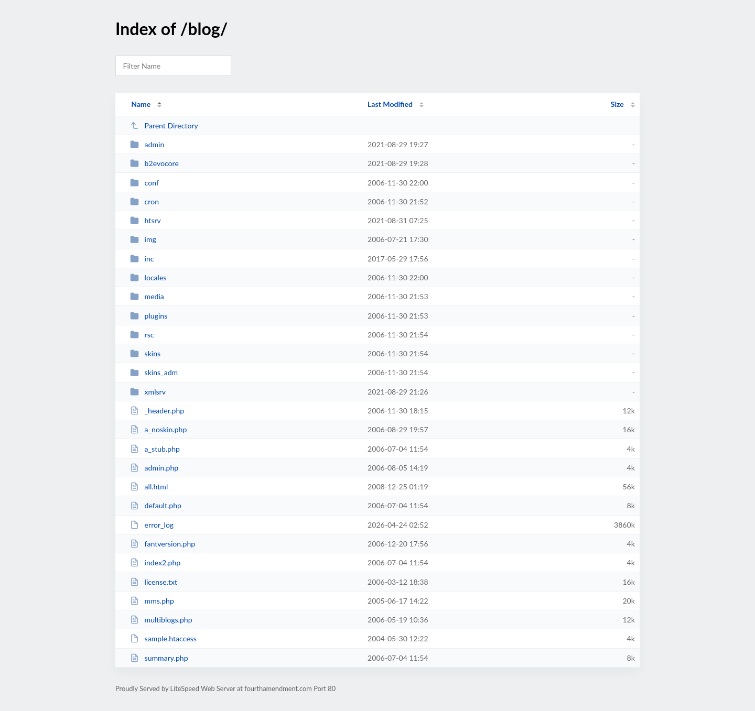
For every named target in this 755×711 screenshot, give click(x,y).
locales (148, 277)
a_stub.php (155, 448)
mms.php (152, 600)
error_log (152, 524)
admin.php (154, 467)
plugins (148, 315)
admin (147, 144)
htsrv (145, 220)
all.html (149, 486)
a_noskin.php (158, 429)
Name (140, 104)
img (143, 239)
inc (142, 258)
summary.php (159, 657)
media (147, 296)
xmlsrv (148, 391)
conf (144, 182)
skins (145, 353)
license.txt (153, 581)
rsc (142, 334)
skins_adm (154, 372)
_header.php (157, 410)
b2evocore (154, 163)
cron (144, 201)
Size (617, 104)
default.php (155, 505)
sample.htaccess (163, 638)
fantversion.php (162, 543)
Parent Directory (164, 125)
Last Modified (390, 104)
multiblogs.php (161, 619)
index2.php (155, 562)
